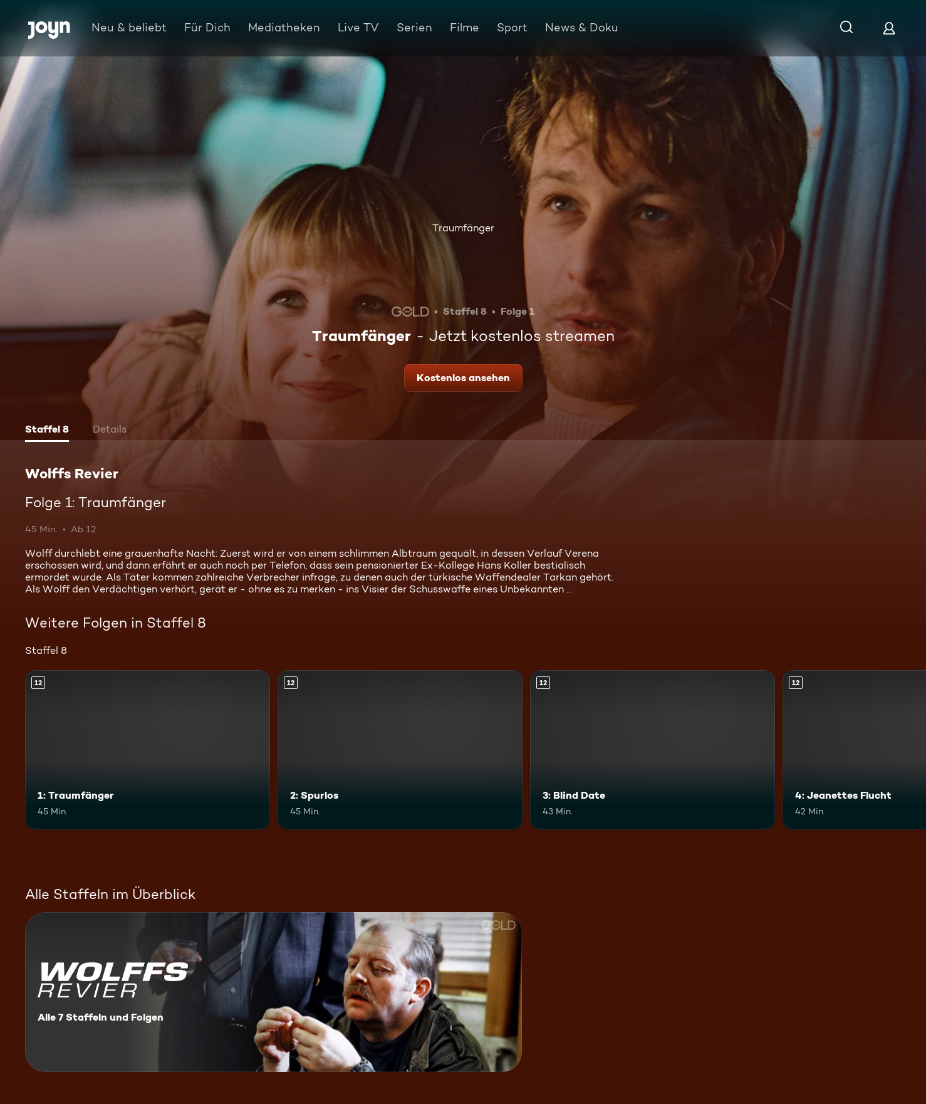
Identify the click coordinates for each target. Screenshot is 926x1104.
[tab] (47, 430)
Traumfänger (463, 228)
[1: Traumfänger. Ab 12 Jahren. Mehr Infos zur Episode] (147, 749)
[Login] (889, 28)
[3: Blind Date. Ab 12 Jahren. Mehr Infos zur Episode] (652, 749)
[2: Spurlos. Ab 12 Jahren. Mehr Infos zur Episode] (400, 749)
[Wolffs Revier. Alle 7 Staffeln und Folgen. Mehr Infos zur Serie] (273, 992)
